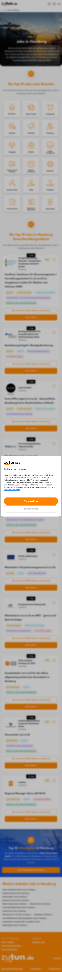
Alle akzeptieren (31, 501)
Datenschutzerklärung (12, 490)
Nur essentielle (31, 509)
